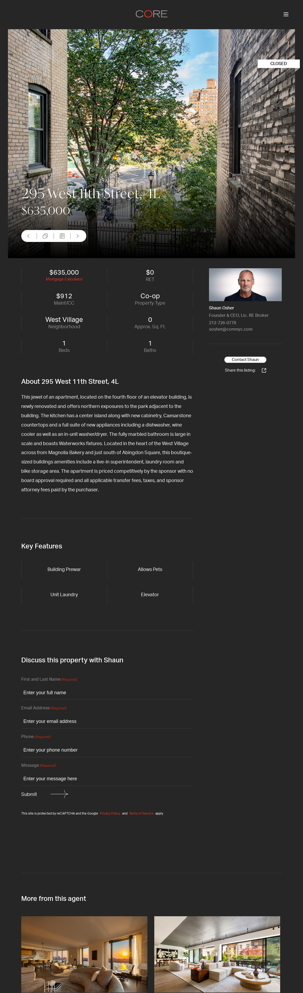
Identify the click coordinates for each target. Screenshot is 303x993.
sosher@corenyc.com (231, 329)
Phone (35, 737)
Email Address (43, 708)
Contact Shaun (245, 360)
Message (38, 766)
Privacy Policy (110, 813)
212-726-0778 (222, 323)
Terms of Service (141, 813)
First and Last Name (49, 680)
